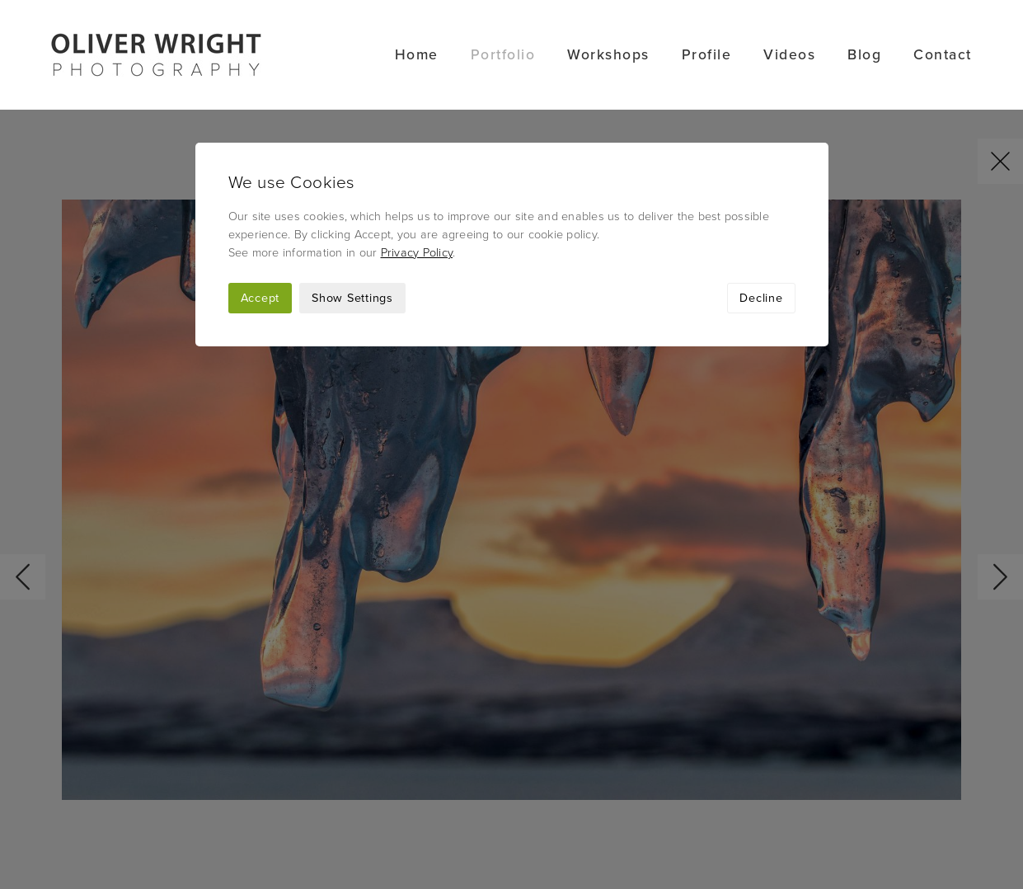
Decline (760, 188)
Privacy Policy (417, 143)
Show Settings (352, 188)
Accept (260, 188)
